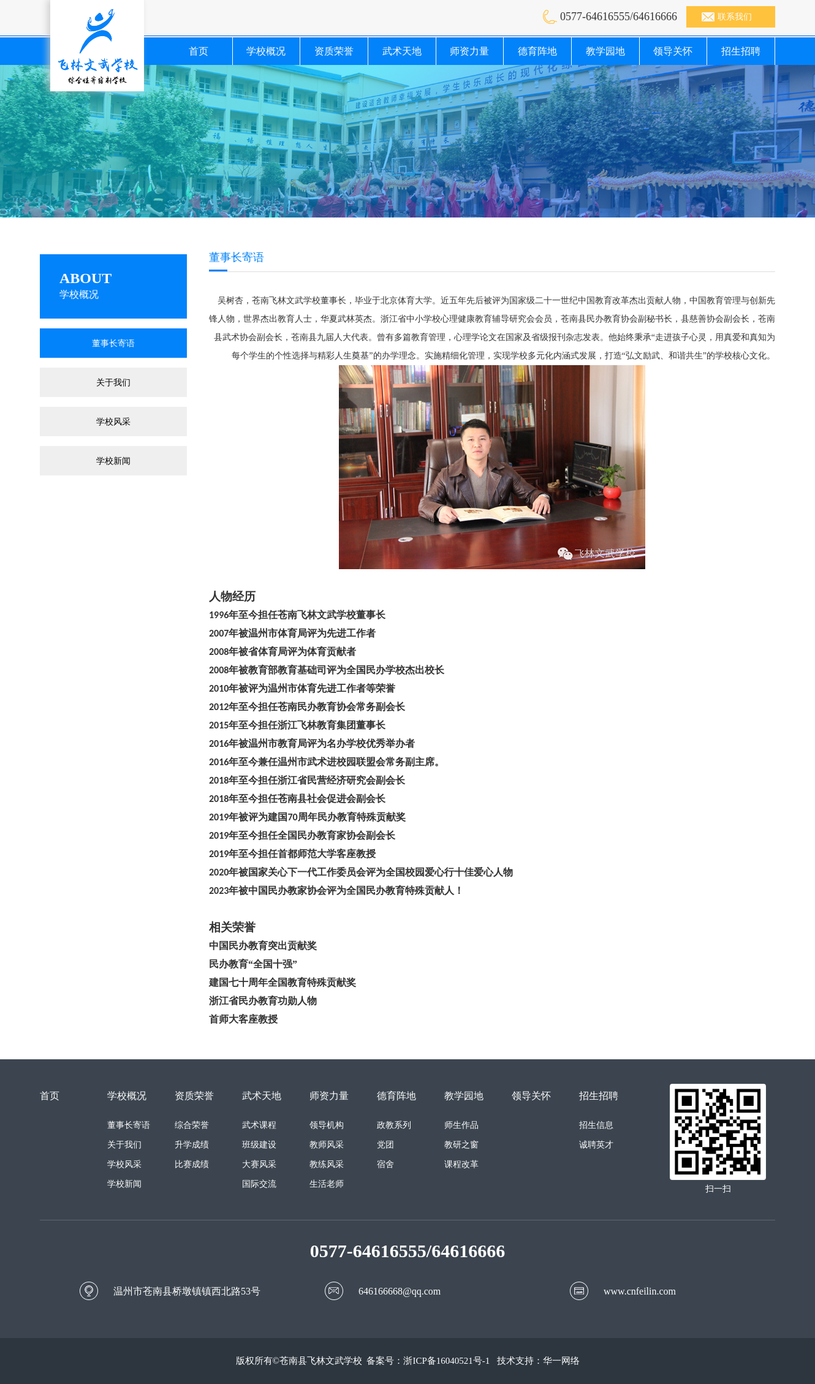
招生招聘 (740, 51)
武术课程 (259, 1125)
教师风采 (326, 1144)
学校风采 (113, 421)
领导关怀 (672, 51)
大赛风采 (259, 1164)
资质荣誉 (334, 51)
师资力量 (469, 51)
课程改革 (461, 1164)
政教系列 (394, 1125)
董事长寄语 (113, 343)
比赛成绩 (192, 1164)
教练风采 (326, 1164)
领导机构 (326, 1125)
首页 (198, 51)
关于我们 (113, 382)
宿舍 (385, 1164)
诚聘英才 (596, 1144)
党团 (385, 1144)
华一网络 (561, 1361)
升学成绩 (192, 1144)
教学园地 (605, 51)
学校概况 (266, 51)
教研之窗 (461, 1144)
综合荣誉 (192, 1125)
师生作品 (461, 1125)
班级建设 (259, 1144)
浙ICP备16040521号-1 (446, 1361)
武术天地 (402, 51)
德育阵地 (537, 51)
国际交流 (259, 1184)
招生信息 (596, 1125)
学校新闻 (113, 461)
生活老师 (326, 1184)
